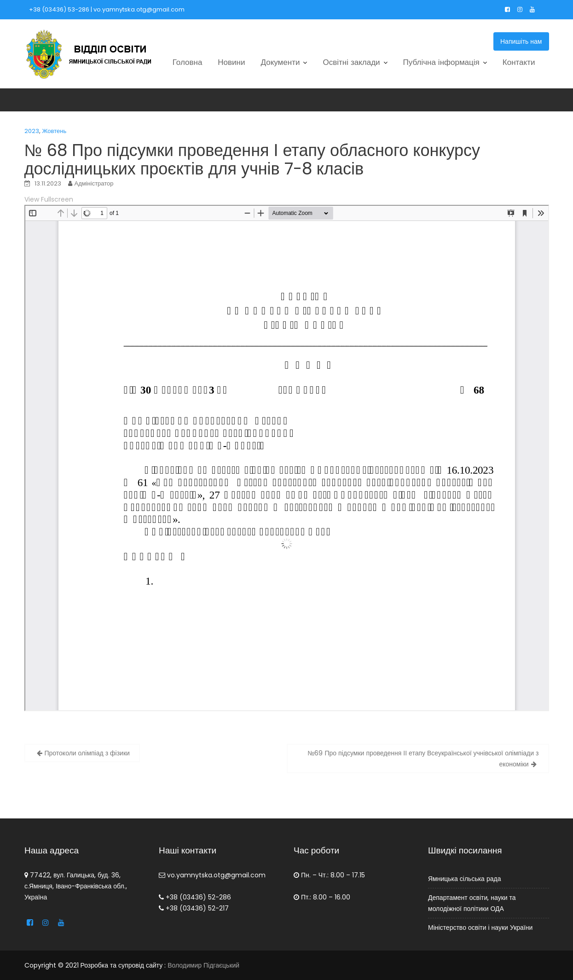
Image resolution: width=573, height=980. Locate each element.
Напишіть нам (521, 41)
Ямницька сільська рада (465, 879)
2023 (31, 131)
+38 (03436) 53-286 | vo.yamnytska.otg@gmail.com (107, 9)
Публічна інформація (441, 62)
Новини (231, 62)
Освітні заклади (351, 62)
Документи (280, 62)
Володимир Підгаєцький (203, 965)
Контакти (519, 62)
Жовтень (54, 131)
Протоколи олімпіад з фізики (87, 753)
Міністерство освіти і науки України (480, 925)
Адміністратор (94, 183)
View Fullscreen (48, 199)
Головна (188, 62)
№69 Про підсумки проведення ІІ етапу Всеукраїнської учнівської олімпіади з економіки (422, 758)
